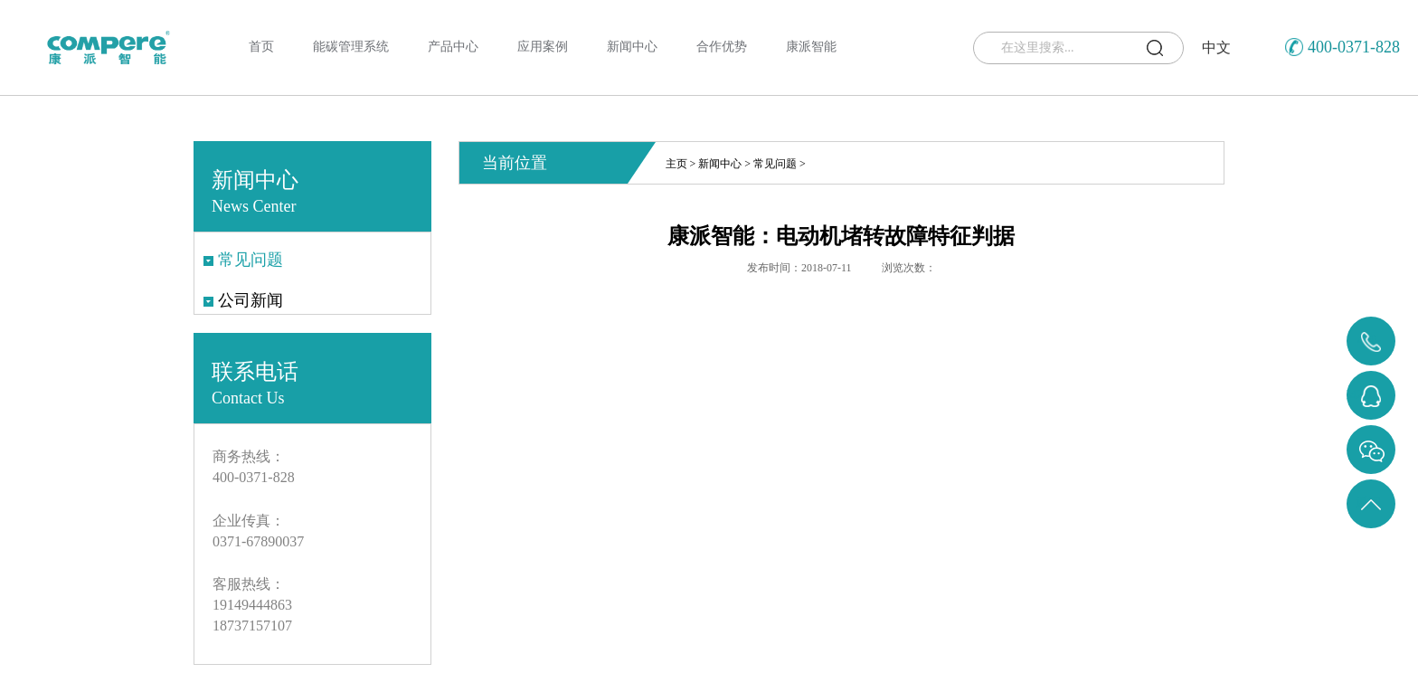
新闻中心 (720, 163)
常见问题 (775, 163)
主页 (676, 163)
